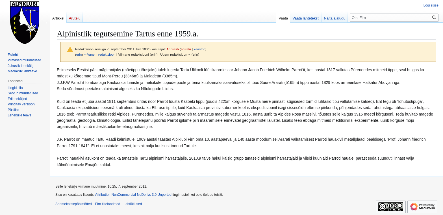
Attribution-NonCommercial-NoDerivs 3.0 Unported (133, 195)
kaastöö (199, 49)
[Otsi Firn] (394, 18)
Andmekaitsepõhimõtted (73, 204)
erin (79, 54)
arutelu (186, 49)
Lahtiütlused (132, 204)
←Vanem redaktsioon (99, 54)
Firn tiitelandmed (107, 204)
